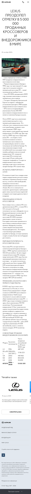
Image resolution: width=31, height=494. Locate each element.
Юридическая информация (9, 481)
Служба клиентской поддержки (10, 449)
